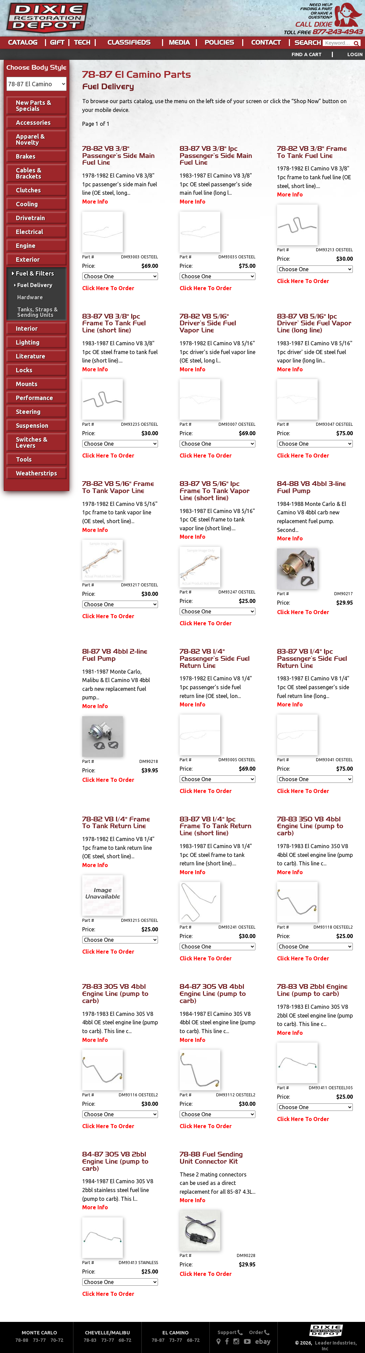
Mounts (27, 383)
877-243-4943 (337, 32)
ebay (263, 1341)
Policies (219, 42)
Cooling (27, 204)
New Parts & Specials (33, 105)
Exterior (28, 259)
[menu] (182, 54)
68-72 (124, 1340)
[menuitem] (319, 54)
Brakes (26, 156)
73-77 (39, 1340)
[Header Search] (342, 43)
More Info (95, 202)
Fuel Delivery (34, 285)
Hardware (30, 297)
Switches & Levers (32, 442)
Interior (27, 328)
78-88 (21, 1340)
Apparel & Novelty (30, 139)
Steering (28, 411)
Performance (34, 397)
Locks (24, 370)
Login (355, 54)
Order (259, 1332)
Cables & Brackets (29, 173)
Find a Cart (307, 54)
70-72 (56, 1340)
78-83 (90, 1340)
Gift (57, 42)
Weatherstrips (36, 473)
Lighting (28, 342)
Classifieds (129, 42)
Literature (30, 356)
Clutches (28, 190)
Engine (26, 245)
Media (179, 42)
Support (230, 1332)
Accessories (33, 122)
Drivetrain (30, 217)
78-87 (158, 1340)
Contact (266, 42)
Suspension (32, 425)
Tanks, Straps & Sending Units (37, 312)
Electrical (29, 231)
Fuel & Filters (35, 273)
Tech (82, 42)
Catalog (22, 42)
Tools (24, 459)
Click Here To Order (108, 288)
